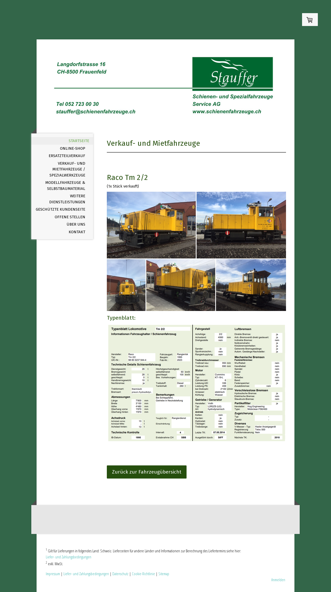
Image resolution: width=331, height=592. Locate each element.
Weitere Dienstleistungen (67, 199)
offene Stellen (70, 217)
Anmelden (278, 579)
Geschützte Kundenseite (60, 209)
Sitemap (163, 573)
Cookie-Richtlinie (143, 573)
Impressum (53, 573)
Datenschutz (120, 573)
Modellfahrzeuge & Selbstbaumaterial (65, 185)
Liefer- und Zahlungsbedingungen (68, 556)
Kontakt (77, 232)
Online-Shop (72, 148)
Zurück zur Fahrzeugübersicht (146, 472)
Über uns (76, 224)
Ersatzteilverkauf (67, 155)
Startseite (79, 140)
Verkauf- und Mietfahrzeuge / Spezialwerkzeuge (67, 169)
